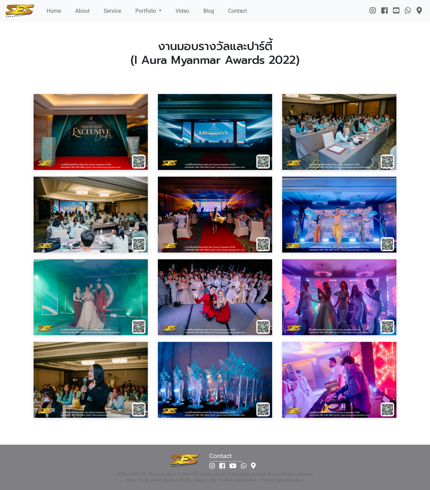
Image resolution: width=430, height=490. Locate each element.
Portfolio (146, 11)
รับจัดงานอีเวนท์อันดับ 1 (283, 480)
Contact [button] (237, 11)
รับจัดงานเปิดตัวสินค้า (259, 474)
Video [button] (182, 11)
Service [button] (112, 11)
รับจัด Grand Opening (158, 480)
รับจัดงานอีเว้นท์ (131, 474)
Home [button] (54, 11)
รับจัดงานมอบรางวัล (218, 474)
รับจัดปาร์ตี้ (187, 474)
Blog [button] (208, 11)
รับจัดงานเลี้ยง (161, 474)
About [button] (82, 11)
